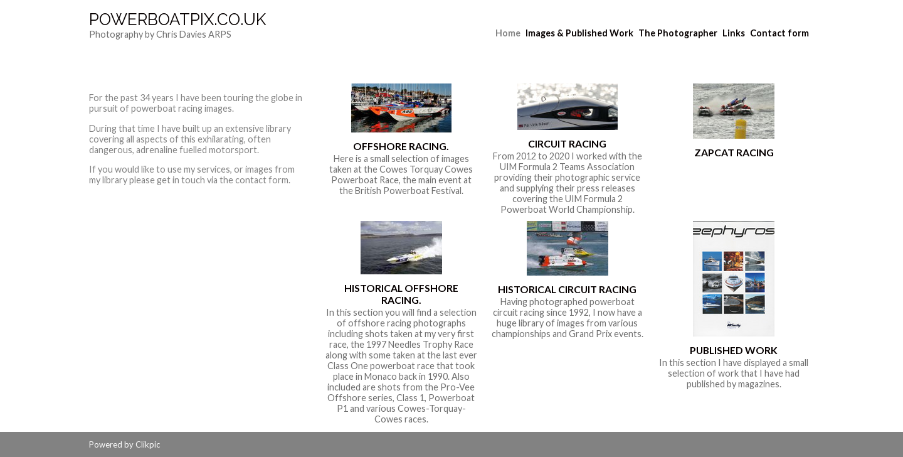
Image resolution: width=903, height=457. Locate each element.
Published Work (734, 350)
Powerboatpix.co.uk (177, 19)
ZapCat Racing (734, 152)
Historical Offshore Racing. (401, 294)
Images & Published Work (579, 33)
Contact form (779, 33)
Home (507, 33)
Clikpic (147, 444)
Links (733, 33)
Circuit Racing (567, 143)
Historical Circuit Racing (567, 289)
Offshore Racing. (401, 146)
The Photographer (677, 33)
